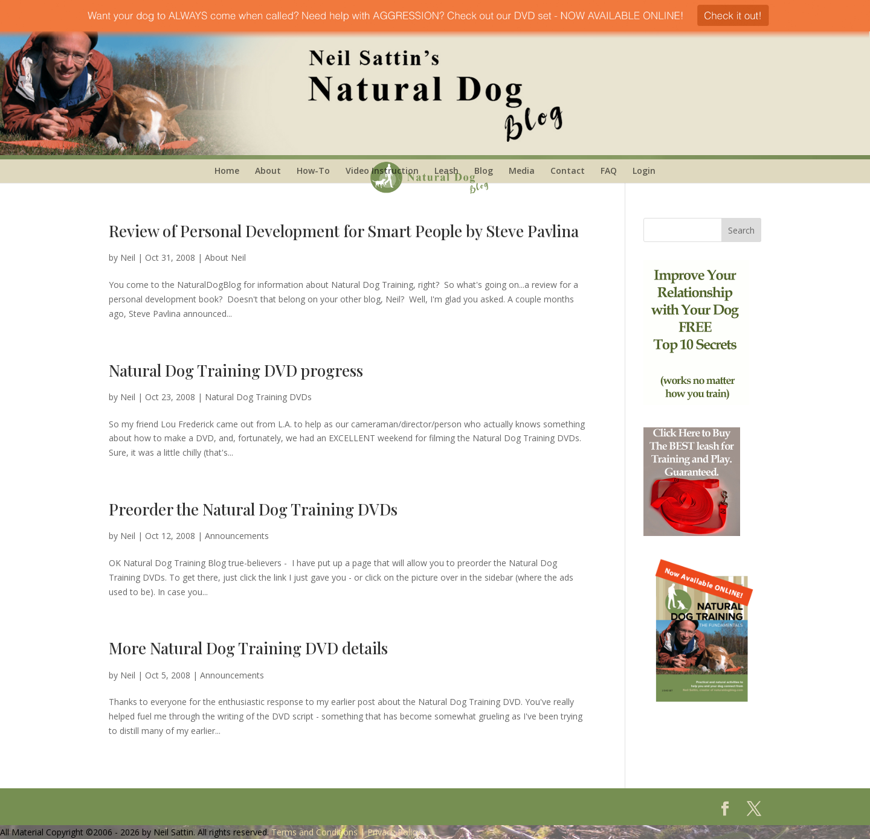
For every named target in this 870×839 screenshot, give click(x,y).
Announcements (237, 535)
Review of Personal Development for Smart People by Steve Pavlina (344, 230)
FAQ (609, 170)
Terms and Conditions (314, 832)
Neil (127, 257)
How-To (313, 170)
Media (522, 170)
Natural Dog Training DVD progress (236, 370)
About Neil (225, 257)
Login (644, 170)
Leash (446, 170)
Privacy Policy (393, 832)
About (268, 170)
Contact (567, 170)
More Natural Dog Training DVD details (248, 648)
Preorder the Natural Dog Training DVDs (253, 509)
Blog (483, 170)
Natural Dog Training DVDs (258, 397)
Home (226, 170)
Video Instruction (382, 170)
